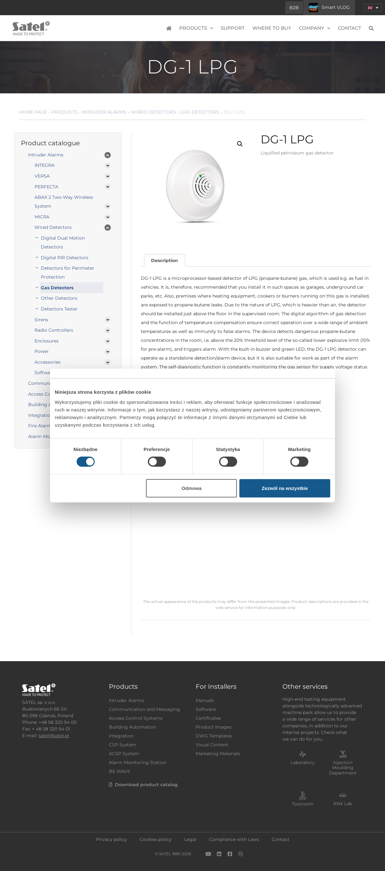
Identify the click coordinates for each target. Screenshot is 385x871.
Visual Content (212, 745)
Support (233, 28)
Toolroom (302, 804)
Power (42, 351)
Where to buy (271, 28)
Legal (190, 839)
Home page (33, 112)
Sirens (41, 320)
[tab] (164, 260)
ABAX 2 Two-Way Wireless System (64, 201)
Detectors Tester (59, 309)
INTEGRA (44, 165)
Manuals (205, 700)
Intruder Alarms (104, 112)
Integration (121, 736)
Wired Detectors (153, 112)
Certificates (208, 718)
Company (314, 28)
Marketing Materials (218, 753)
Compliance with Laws (234, 839)
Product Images (213, 727)
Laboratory (303, 762)
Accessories (47, 362)
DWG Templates (214, 736)
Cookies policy (156, 839)
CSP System (122, 745)
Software (206, 709)
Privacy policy (111, 839)
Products (196, 28)
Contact (349, 28)
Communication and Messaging (144, 709)
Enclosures (47, 341)
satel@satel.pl (54, 735)
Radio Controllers (54, 330)
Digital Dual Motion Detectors (63, 242)
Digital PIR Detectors (64, 257)
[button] (240, 144)
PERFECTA (46, 187)
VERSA (42, 176)
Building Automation (132, 727)
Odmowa (191, 488)
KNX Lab (342, 803)
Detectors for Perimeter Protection (67, 272)
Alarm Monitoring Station (137, 762)
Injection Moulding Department (343, 768)
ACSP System (124, 753)
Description (164, 260)
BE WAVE (119, 771)
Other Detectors (59, 298)
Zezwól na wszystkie (285, 488)
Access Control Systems (135, 718)
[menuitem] (373, 8)
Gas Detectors (200, 112)
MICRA (42, 217)
